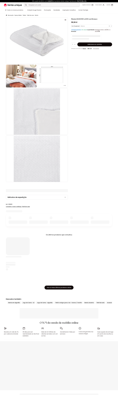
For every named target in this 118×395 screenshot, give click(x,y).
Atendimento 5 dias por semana (67, 333)
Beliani (84, 48)
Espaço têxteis (18, 15)
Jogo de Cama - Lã (28, 302)
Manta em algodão (14, 302)
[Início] (6, 15)
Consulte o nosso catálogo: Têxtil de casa (18, 206)
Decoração (11, 15)
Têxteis (24, 15)
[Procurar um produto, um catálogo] (26, 5)
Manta (36, 15)
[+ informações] (99, 31)
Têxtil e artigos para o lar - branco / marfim (68, 302)
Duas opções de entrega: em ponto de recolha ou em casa (105, 334)
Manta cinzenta (89, 302)
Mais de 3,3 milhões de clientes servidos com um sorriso (49, 334)
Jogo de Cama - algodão (45, 302)
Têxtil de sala (100, 302)
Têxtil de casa (30, 15)
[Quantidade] (73, 44)
